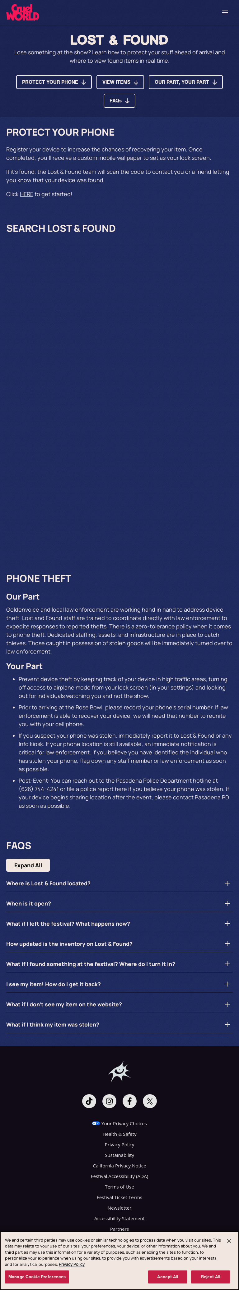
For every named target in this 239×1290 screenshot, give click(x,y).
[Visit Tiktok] (89, 1101)
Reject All (210, 1276)
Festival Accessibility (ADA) (119, 1176)
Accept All (167, 1276)
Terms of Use (119, 1187)
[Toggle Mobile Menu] (225, 12)
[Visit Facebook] (129, 1101)
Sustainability (119, 1155)
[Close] (229, 1241)
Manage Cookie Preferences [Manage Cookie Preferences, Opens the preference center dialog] (37, 1276)
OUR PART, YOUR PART (182, 82)
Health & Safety (119, 1134)
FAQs (116, 101)
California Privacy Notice (119, 1165)
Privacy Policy (119, 1144)
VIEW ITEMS (116, 82)
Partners (119, 1229)
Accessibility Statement (119, 1218)
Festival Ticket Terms (119, 1197)
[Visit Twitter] (149, 1101)
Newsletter (120, 1208)
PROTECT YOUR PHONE (50, 82)
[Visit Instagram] (109, 1101)
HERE (26, 194)
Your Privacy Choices (124, 1123)
